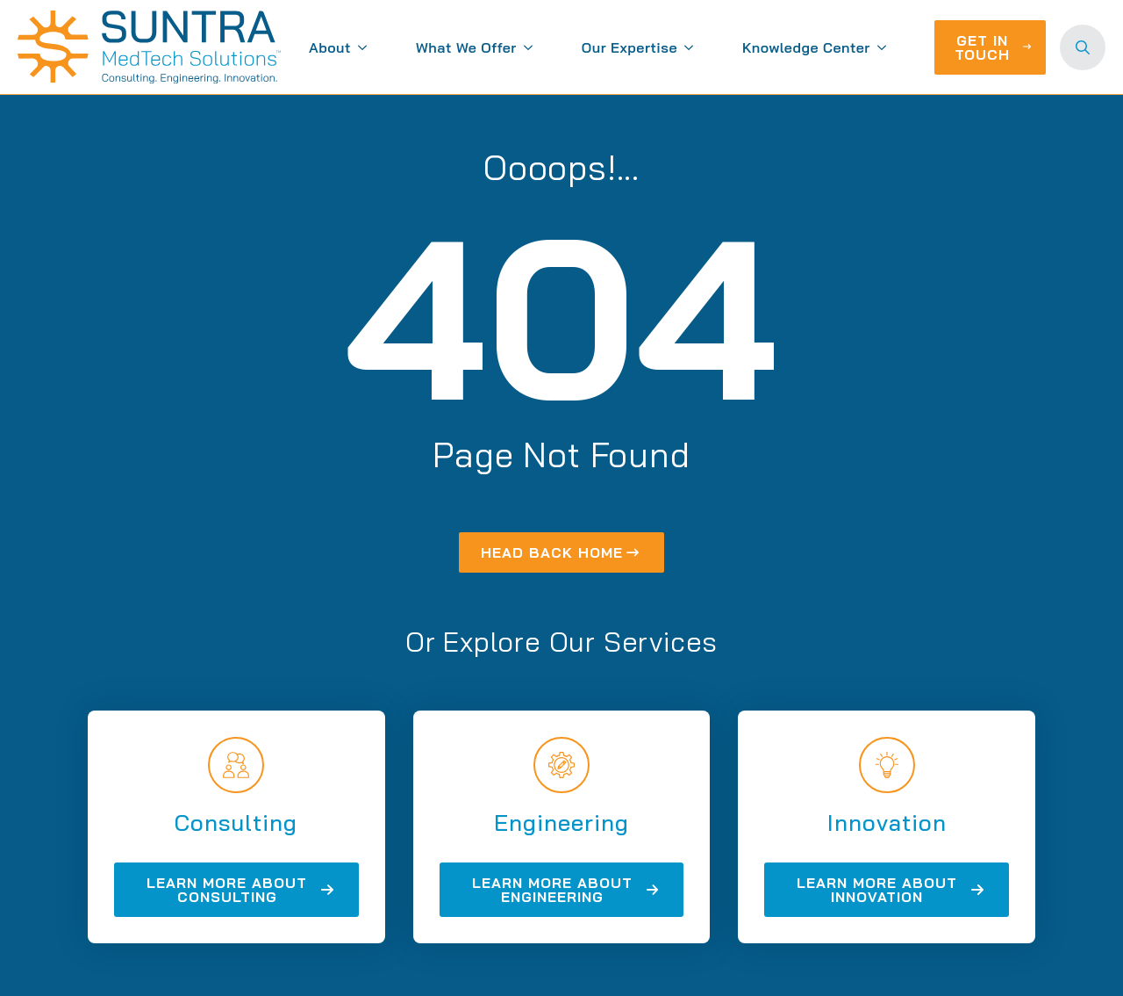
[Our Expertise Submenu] (692, 47)
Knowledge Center (806, 47)
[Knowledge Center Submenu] (885, 47)
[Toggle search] (1082, 47)
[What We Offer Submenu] (532, 47)
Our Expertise (629, 47)
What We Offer (466, 47)
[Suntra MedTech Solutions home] (149, 47)
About (330, 47)
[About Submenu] (366, 47)
